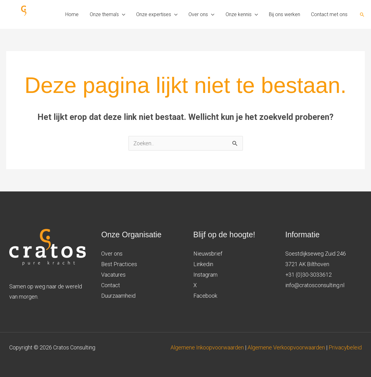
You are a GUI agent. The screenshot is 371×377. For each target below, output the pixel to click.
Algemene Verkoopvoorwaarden (286, 347)
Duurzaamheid (118, 295)
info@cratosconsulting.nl (314, 284)
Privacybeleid (345, 347)
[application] (127, 14)
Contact (110, 284)
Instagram (205, 274)
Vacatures (113, 274)
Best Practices (119, 264)
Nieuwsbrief (208, 253)
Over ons (112, 253)
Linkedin (203, 264)
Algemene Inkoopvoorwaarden (207, 347)
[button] (362, 14)
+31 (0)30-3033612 (308, 274)
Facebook (205, 295)
